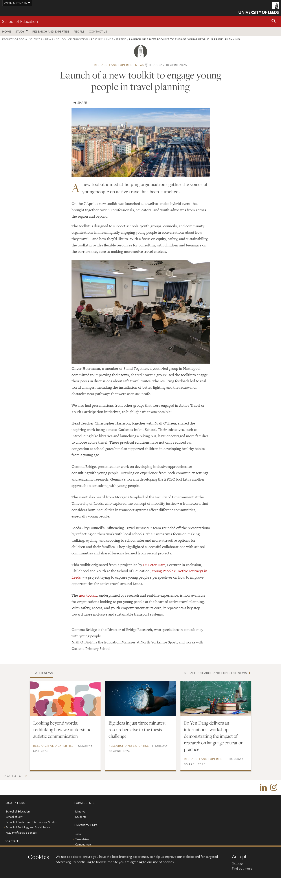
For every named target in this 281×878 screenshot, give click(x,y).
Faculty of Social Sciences (22, 39)
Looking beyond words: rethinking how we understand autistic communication (62, 729)
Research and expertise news (119, 64)
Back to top (13, 775)
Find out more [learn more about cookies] (242, 868)
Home (6, 31)
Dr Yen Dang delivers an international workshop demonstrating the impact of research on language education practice (214, 736)
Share (82, 102)
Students (80, 817)
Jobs (78, 834)
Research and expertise (50, 31)
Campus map (83, 845)
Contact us (98, 31)
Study (19, 31)
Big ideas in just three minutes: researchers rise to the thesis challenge (136, 729)
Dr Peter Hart (154, 564)
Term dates (82, 839)
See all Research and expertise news (215, 672)
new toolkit (88, 595)
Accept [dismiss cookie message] (239, 856)
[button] (274, 21)
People (78, 31)
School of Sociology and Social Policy (28, 827)
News (49, 39)
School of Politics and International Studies (31, 822)
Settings (237, 863)
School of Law (14, 817)
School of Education (20, 21)
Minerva (80, 812)
